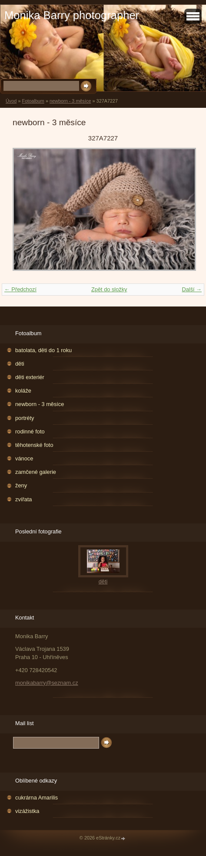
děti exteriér (29, 377)
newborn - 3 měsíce (70, 100)
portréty (24, 418)
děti (19, 363)
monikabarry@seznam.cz (46, 682)
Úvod (11, 100)
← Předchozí (20, 289)
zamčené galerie (35, 472)
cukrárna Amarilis (36, 797)
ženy (21, 485)
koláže (23, 390)
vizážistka (27, 811)
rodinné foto (30, 431)
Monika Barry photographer (71, 15)
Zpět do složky (109, 289)
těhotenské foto (34, 445)
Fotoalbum (33, 100)
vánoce (24, 458)
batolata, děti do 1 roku (43, 350)
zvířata (23, 499)
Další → (192, 289)
